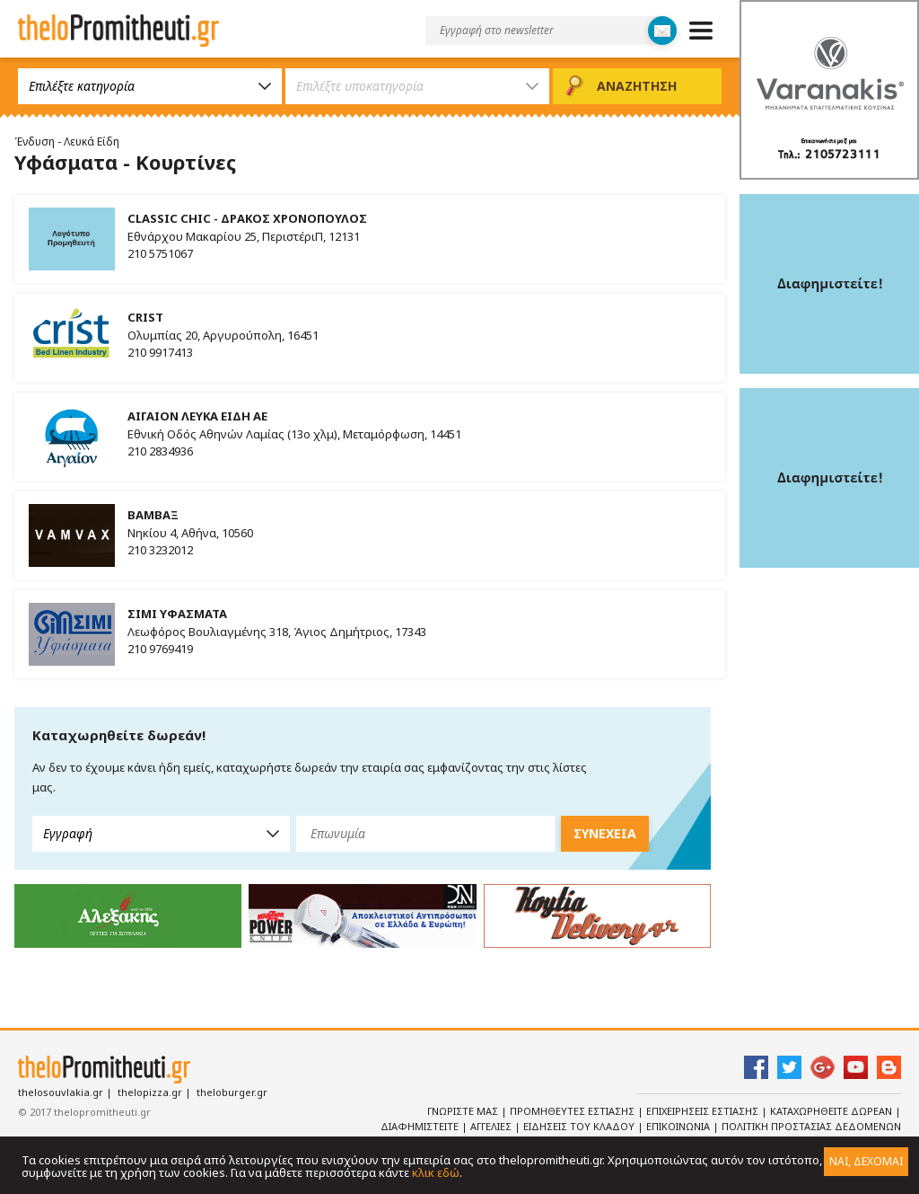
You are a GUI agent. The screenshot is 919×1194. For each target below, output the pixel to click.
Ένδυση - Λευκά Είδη (66, 141)
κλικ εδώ (436, 1172)
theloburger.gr (232, 1092)
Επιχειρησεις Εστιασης (703, 1111)
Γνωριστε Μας (464, 1111)
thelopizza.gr (150, 1092)
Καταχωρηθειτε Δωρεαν (832, 1111)
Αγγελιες (492, 1126)
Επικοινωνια (679, 1126)
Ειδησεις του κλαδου (580, 1126)
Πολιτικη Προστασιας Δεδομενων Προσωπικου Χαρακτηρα (785, 1133)
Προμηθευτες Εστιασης (573, 1111)
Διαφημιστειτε (421, 1126)
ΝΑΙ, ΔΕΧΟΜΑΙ (866, 1161)
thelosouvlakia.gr (60, 1092)
